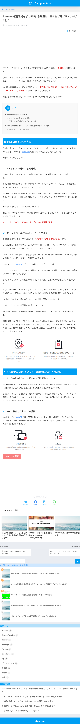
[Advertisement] (40, 44)
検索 (77, 555)
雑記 (16, 504)
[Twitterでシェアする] (25, 497)
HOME (40, 716)
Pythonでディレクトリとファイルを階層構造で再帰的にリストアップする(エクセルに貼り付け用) (39, 684)
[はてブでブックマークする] (45, 497)
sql (5, 653)
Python (6, 643)
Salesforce (8, 648)
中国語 (6, 662)
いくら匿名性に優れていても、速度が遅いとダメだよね (28, 120)
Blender (7, 625)
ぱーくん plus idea (40, 3)
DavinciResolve (10, 629)
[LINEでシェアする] (54, 497)
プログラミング (10, 657)
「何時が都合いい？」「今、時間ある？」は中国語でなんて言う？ (28, 696)
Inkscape (7, 639)
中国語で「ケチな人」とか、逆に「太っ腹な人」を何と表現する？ (28, 700)
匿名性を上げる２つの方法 (17, 109)
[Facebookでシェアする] (35, 497)
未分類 (6, 667)
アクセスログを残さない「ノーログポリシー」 (25, 115)
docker (6, 634)
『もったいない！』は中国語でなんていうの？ (20, 705)
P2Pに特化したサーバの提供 (19, 123)
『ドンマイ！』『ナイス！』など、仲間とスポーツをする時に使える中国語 (32, 691)
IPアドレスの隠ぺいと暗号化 (19, 112)
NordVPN (26, 146)
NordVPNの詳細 (12, 451)
